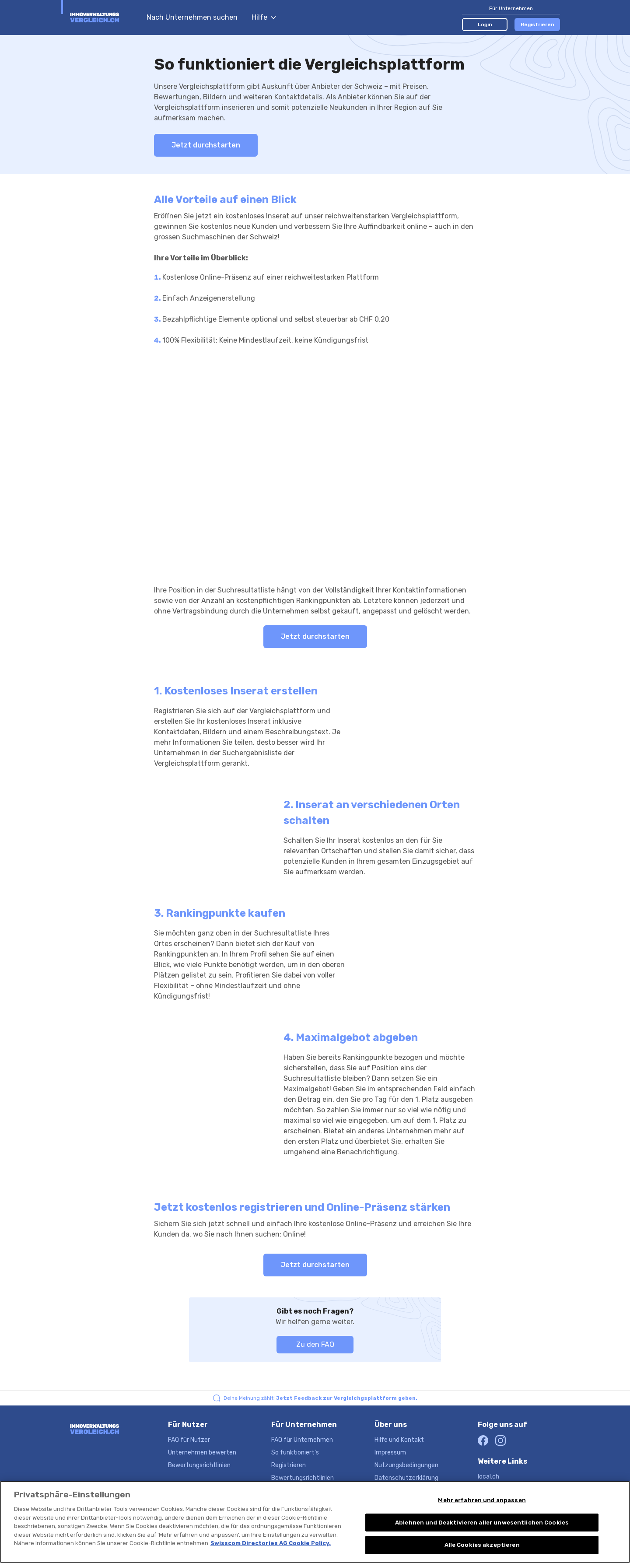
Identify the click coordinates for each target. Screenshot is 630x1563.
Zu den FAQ (315, 1344)
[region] (315, 1522)
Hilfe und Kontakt (399, 1440)
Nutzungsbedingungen (406, 1465)
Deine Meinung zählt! (320, 1398)
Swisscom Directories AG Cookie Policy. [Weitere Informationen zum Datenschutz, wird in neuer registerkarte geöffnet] (270, 1543)
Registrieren (537, 24)
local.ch (488, 1476)
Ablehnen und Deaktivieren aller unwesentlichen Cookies (482, 1522)
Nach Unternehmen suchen (192, 17)
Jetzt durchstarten (206, 145)
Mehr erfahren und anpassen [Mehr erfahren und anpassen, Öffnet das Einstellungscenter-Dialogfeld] (481, 1500)
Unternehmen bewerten (202, 1452)
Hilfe (264, 17)
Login (485, 24)
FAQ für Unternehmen (302, 1440)
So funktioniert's (295, 1452)
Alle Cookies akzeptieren (482, 1545)
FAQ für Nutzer (189, 1440)
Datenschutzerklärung (406, 1478)
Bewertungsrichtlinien (199, 1465)
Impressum (390, 1452)
